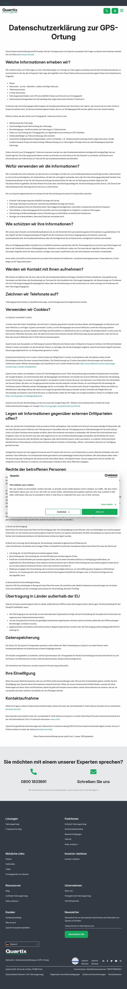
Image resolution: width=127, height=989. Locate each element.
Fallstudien (10, 864)
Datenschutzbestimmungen (94, 974)
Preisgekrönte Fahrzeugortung (78, 896)
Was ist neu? (11, 922)
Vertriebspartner (72, 901)
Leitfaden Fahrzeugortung (17, 896)
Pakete (9, 859)
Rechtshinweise (114, 974)
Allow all (99, 512)
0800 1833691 (34, 777)
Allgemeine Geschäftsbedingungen (65, 974)
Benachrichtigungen (73, 834)
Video (8, 869)
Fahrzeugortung (12, 824)
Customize (63, 512)
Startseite (10, 960)
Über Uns (69, 891)
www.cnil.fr (55, 719)
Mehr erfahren (71, 844)
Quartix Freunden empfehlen (18, 927)
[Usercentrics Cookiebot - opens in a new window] (106, 476)
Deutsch (22, 944)
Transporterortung (14, 829)
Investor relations (72, 859)
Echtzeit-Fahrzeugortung (75, 824)
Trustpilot (5, 3)
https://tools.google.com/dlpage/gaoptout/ (24, 396)
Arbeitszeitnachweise (74, 829)
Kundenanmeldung (13, 917)
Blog (8, 891)
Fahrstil (68, 839)
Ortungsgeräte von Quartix (17, 874)
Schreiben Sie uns (93, 777)
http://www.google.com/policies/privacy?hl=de (60, 406)
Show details (107, 504)
